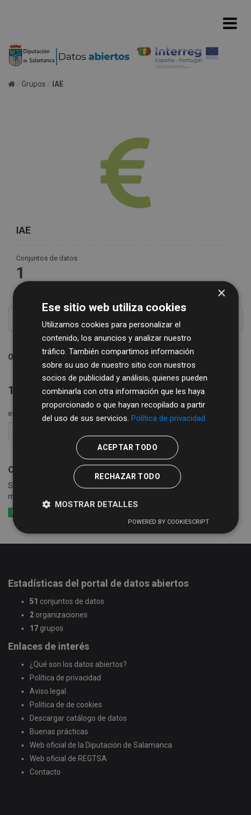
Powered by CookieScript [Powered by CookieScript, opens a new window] (168, 522)
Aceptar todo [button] (127, 448)
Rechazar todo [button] (127, 477)
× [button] (221, 294)
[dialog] (125, 407)
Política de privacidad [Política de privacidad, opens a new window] (168, 418)
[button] (90, 505)
